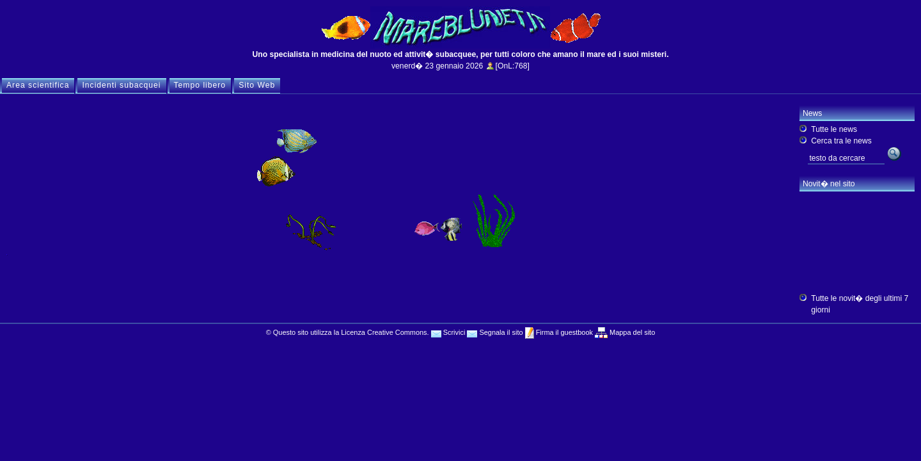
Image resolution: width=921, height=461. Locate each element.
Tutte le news (834, 129)
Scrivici (448, 332)
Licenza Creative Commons (384, 332)
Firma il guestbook (563, 332)
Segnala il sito (495, 332)
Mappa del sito (631, 332)
